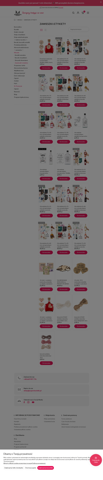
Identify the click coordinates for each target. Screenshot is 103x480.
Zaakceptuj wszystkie (45, 468)
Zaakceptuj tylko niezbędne (13, 468)
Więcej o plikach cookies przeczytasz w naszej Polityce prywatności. (24, 463)
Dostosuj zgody (30, 468)
